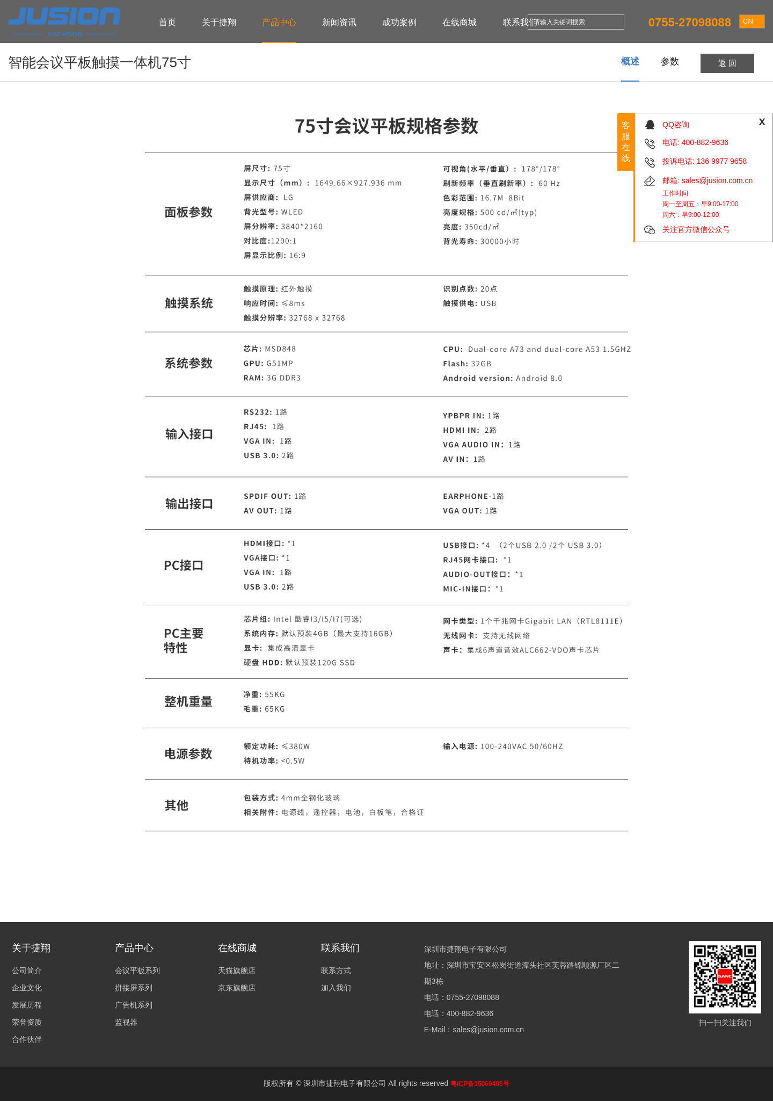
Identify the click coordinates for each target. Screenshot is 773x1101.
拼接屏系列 (133, 987)
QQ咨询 (675, 124)
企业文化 (27, 987)
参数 (670, 61)
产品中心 (279, 22)
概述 (630, 61)
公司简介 (27, 970)
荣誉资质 (27, 1022)
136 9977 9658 (722, 161)
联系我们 (520, 22)
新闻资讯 (339, 22)
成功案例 (399, 22)
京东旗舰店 (237, 987)
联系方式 (336, 970)
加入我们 (336, 987)
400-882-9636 (705, 142)
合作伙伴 (27, 1039)
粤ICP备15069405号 (479, 1084)
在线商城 (459, 22)
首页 (167, 22)
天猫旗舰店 (237, 970)
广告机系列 (133, 1005)
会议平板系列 (137, 970)
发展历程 (27, 1005)
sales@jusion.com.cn (717, 180)
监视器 (126, 1022)
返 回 (727, 63)
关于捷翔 (219, 22)
